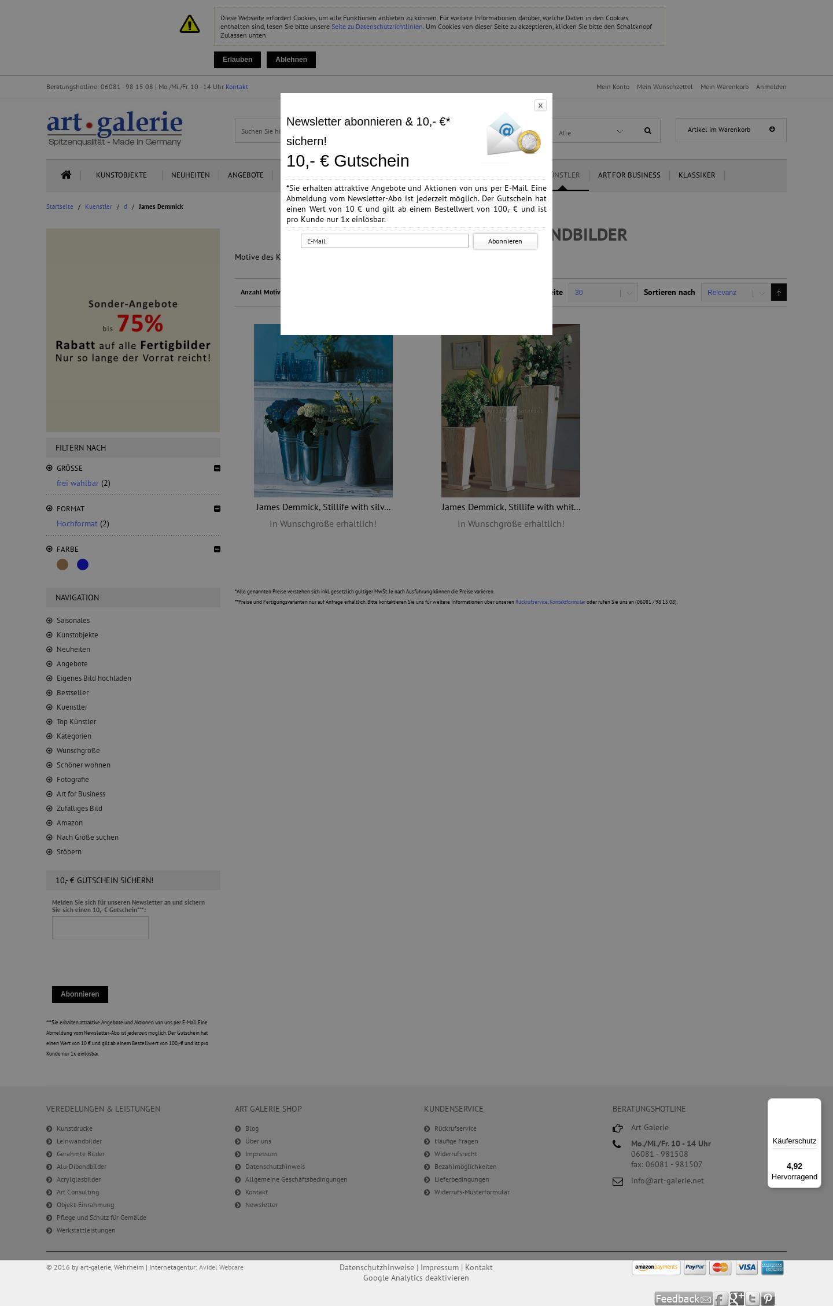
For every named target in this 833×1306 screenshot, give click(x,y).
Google (737, 1299)
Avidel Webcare (221, 1267)
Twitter (753, 1299)
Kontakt (479, 1267)
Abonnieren (505, 241)
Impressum (440, 1267)
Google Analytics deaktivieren (416, 1277)
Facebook (721, 1299)
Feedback (684, 1299)
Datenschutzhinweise (377, 1267)
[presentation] (419, 273)
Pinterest (768, 1299)
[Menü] (814, 1105)
